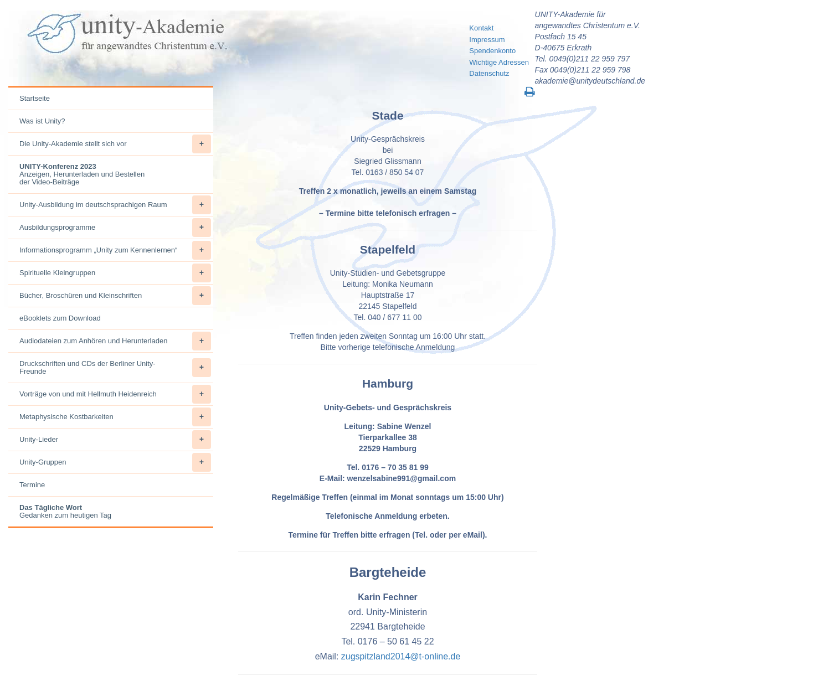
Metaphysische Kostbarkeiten (115, 417)
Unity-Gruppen (115, 462)
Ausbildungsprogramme (115, 227)
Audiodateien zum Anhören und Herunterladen (115, 341)
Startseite (34, 98)
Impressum (487, 39)
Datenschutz (489, 73)
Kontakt (481, 28)
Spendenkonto (492, 51)
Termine (32, 485)
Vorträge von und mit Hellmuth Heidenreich (115, 394)
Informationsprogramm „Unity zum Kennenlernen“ (115, 250)
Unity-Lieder (115, 439)
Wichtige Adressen (499, 62)
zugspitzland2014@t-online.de (401, 656)
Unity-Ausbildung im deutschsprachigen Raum (115, 204)
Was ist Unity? (42, 121)
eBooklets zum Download (60, 318)
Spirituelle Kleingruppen (115, 273)
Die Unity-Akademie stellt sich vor (115, 144)
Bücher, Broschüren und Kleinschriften (115, 295)
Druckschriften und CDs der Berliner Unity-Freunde (115, 367)
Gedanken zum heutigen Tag (65, 511)
